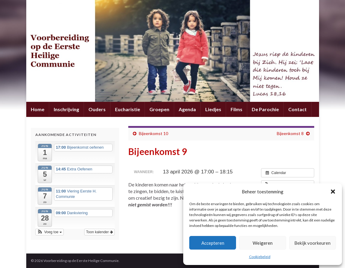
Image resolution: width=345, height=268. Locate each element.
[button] (333, 192)
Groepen (159, 109)
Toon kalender (99, 232)
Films (236, 109)
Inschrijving (66, 109)
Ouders (97, 109)
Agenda (187, 109)
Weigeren (263, 243)
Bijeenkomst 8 (290, 133)
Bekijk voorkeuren (312, 243)
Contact (297, 109)
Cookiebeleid (259, 256)
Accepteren (212, 243)
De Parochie (265, 109)
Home (37, 109)
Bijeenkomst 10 (153, 133)
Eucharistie (127, 109)
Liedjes (213, 109)
